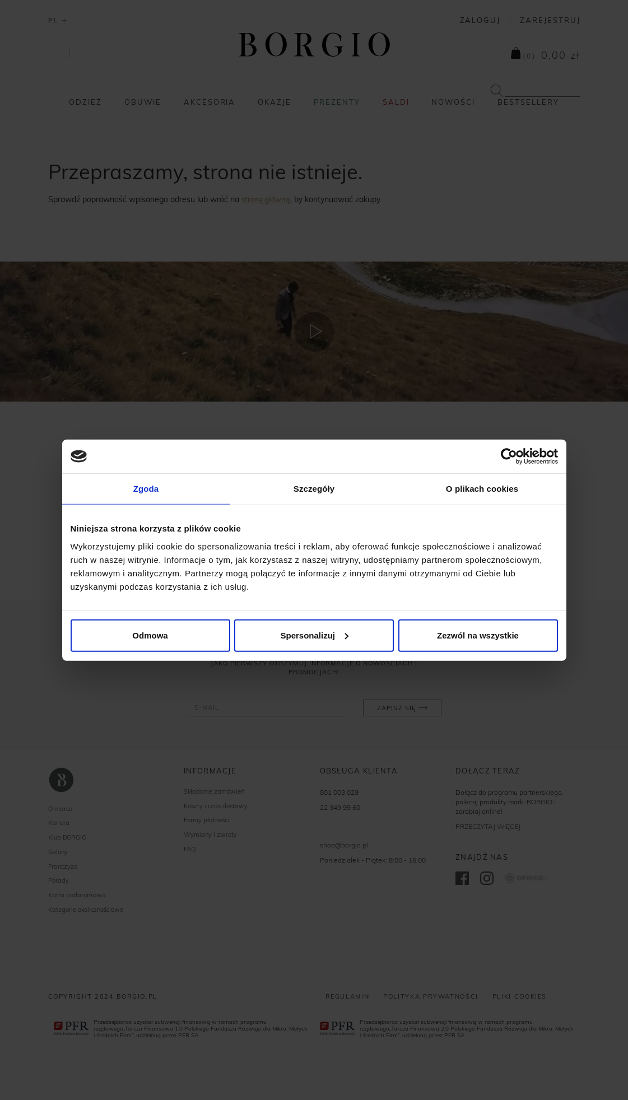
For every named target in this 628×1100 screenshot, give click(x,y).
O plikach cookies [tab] (482, 488)
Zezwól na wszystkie (478, 635)
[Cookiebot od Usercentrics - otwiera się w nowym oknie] (509, 456)
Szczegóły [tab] (314, 488)
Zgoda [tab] (146, 488)
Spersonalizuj (314, 635)
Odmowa (150, 635)
